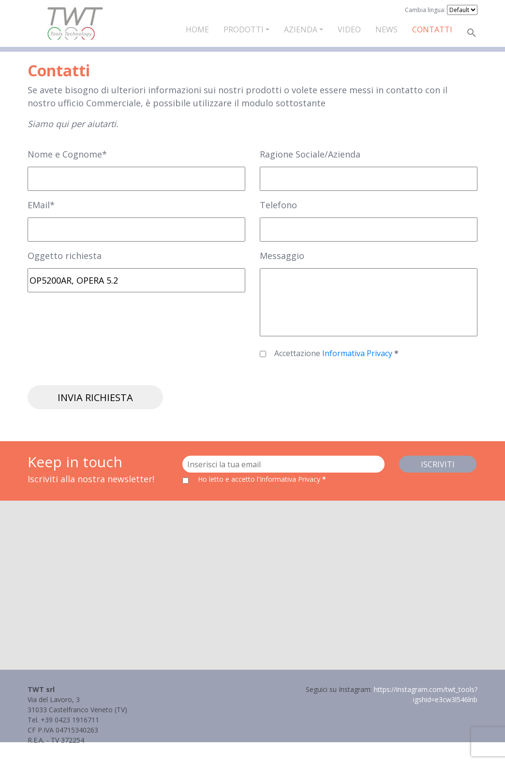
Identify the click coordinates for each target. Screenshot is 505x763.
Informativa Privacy (358, 353)
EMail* (41, 205)
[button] (252, 576)
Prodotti (243, 29)
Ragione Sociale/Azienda (310, 154)
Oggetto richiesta (65, 255)
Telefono (278, 205)
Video (349, 29)
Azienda (300, 29)
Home (197, 29)
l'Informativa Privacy (289, 479)
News (386, 29)
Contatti (432, 29)
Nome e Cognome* (67, 154)
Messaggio (282, 255)
